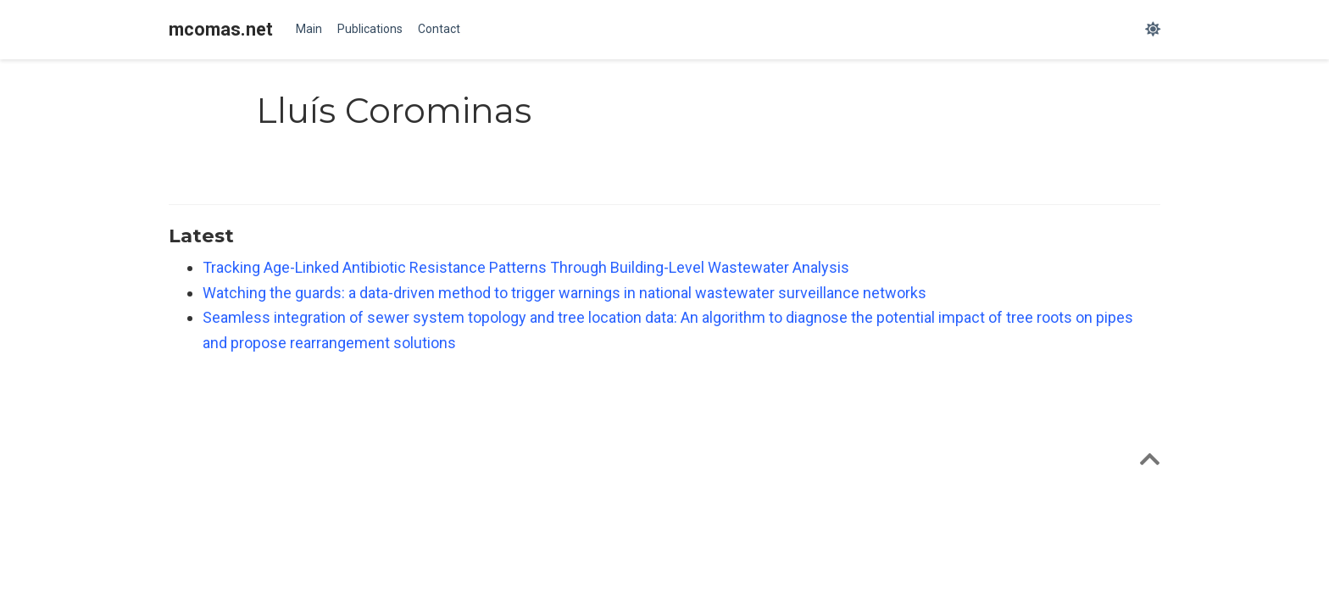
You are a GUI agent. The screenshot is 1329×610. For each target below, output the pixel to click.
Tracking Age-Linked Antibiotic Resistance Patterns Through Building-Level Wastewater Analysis (526, 267)
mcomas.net (221, 29)
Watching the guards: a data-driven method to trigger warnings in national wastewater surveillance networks (564, 293)
